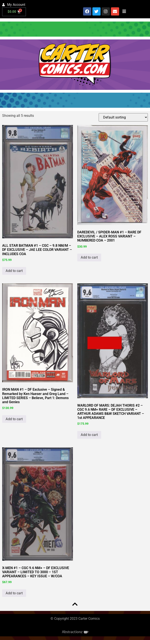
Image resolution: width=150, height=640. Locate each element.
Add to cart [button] (14, 271)
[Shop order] (123, 117)
